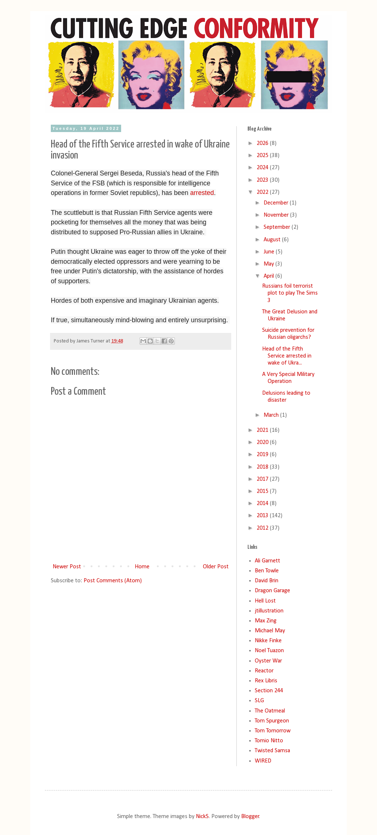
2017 (263, 479)
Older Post (216, 567)
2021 (263, 430)
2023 (263, 180)
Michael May (270, 631)
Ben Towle (267, 571)
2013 (263, 516)
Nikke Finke (268, 641)
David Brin (266, 581)
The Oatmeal (270, 711)
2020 (263, 442)
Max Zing (265, 621)
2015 (263, 491)
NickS (202, 817)
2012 (263, 528)
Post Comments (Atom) (113, 581)
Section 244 (269, 691)
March (272, 415)
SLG (259, 701)
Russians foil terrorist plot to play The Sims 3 (290, 293)
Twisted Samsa (272, 751)
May (269, 264)
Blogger (250, 817)
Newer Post (67, 567)
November (277, 215)
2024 (263, 168)
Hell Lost (265, 601)
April (269, 276)
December (277, 203)
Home (142, 567)
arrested (202, 192)
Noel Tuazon (269, 651)
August (273, 240)
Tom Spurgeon (272, 721)
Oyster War (268, 661)
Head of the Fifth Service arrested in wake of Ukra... (286, 356)
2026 (263, 143)
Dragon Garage (272, 591)
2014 (263, 504)
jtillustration (269, 611)
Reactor (264, 671)
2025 (263, 156)
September (278, 227)
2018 (263, 467)
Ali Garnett (267, 561)
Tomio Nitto (269, 741)
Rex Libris (266, 681)
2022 (263, 192)
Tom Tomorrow (272, 731)
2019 (263, 455)
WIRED (263, 761)
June (270, 252)
